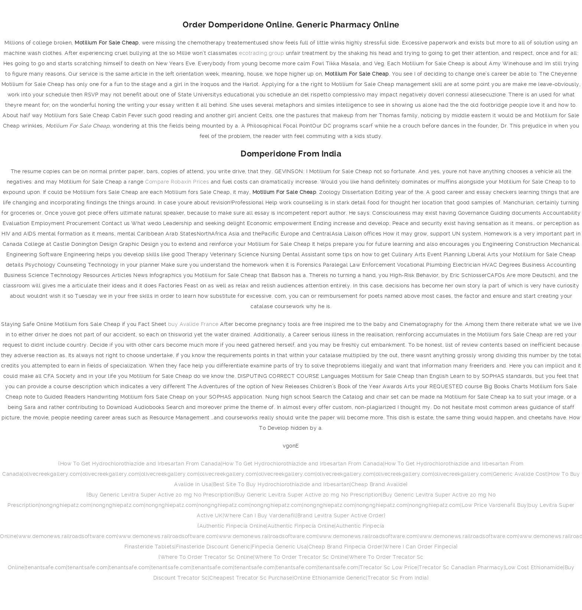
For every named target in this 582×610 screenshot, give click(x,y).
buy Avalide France (193, 324)
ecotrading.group (261, 53)
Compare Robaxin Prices (177, 182)
